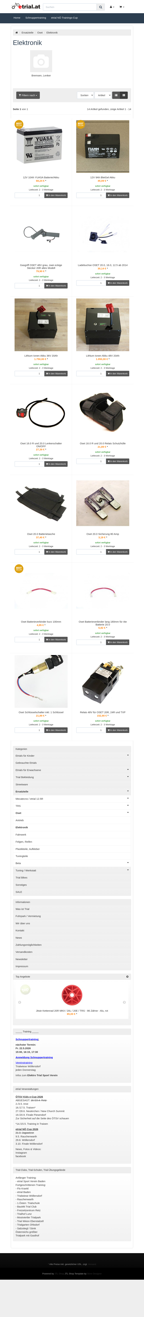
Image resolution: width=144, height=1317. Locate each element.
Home (17, 17)
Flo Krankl (23, 1222)
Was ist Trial (22, 942)
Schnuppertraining (35, 17)
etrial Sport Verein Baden (31, 1214)
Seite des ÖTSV (49, 1151)
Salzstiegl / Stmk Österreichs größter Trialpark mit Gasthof (27, 1265)
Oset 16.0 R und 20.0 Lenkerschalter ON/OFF (41, 456)
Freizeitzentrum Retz (29, 1243)
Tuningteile (22, 889)
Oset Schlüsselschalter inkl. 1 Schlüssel (41, 741)
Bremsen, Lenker (41, 75)
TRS (73, 839)
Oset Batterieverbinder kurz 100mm (41, 644)
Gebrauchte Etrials (26, 796)
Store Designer (94, 1307)
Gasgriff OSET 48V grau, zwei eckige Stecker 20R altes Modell (41, 266)
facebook (21, 1189)
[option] (72, 1036)
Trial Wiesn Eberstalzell (30, 1254)
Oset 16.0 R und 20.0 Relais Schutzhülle (103, 454)
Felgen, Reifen (24, 875)
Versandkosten (24, 985)
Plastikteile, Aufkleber (28, 882)
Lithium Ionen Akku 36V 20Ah (41, 362)
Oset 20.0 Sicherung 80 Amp (103, 552)
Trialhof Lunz (24, 1247)
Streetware (22, 817)
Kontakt (20, 963)
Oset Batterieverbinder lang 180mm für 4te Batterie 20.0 (103, 645)
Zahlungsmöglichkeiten (29, 978)
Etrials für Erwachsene (73, 803)
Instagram (21, 1186)
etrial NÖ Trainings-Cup (64, 17)
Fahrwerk (21, 868)
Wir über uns (23, 956)
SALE (19, 925)
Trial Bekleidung (73, 810)
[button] (116, 95)
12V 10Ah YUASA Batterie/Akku (41, 177)
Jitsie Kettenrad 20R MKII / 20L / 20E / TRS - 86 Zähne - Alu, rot (72, 1044)
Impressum (22, 999)
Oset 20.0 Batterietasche (41, 552)
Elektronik (22, 860)
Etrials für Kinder (73, 789)
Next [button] (124, 1036)
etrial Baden (24, 1225)
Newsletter (22, 992)
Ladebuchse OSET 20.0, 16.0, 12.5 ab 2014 (103, 265)
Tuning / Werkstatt (73, 903)
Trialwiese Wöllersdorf (29, 1229)
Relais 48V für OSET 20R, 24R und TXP (103, 741)
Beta (73, 896)
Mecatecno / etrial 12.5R (73, 832)
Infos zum (37, 1108)
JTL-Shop (59, 1307)
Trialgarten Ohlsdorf (28, 1258)
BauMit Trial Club (26, 1240)
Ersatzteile (28, 32)
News (19, 971)
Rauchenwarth (25, 1232)
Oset (40, 32)
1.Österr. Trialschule (28, 1236)
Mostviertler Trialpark (29, 1250)
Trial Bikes (21, 911)
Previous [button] (20, 1036)
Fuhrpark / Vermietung (28, 949)
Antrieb (20, 853)
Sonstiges (21, 918)
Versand (92, 1297)
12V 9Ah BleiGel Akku (102, 177)
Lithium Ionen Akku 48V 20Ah (102, 362)
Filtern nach (28, 95)
